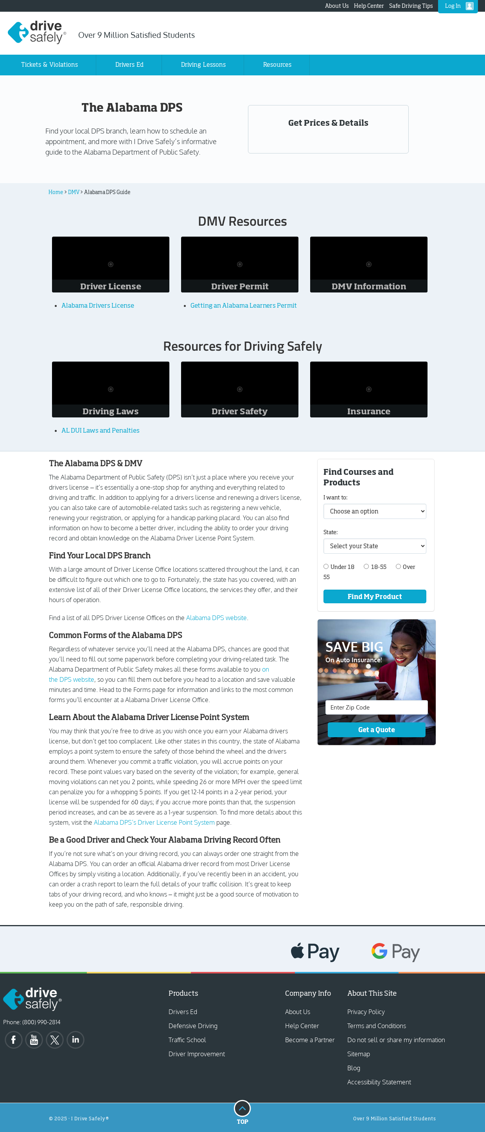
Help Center (369, 5)
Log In (453, 5)
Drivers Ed (183, 1012)
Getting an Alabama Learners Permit (243, 305)
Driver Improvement (197, 1054)
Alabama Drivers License (97, 305)
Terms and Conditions (376, 1026)
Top (242, 1111)
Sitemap (358, 1054)
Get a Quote (376, 729)
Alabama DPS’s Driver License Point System (154, 822)
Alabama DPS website (216, 618)
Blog (353, 1068)
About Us (337, 5)
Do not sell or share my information (396, 1040)
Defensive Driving (193, 1026)
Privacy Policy (366, 1012)
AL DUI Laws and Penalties (100, 430)
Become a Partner (310, 1040)
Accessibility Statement (379, 1082)
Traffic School (187, 1040)
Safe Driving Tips (411, 5)
